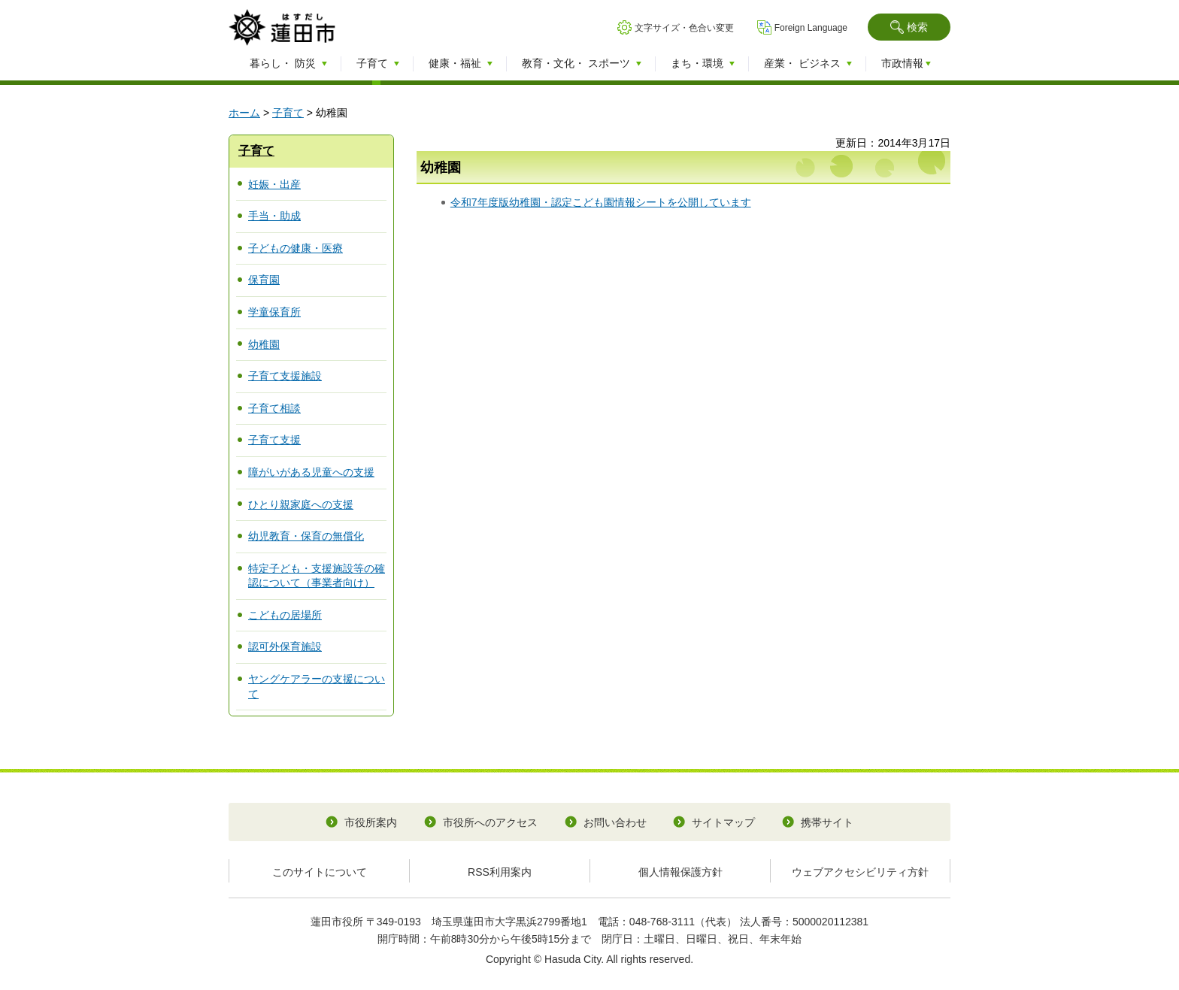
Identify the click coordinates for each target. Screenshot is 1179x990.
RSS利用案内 (500, 872)
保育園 (264, 280)
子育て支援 (274, 440)
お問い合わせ (615, 822)
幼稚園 (264, 344)
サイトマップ (723, 822)
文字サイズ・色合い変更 (684, 28)
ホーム (244, 113)
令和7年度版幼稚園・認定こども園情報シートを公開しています (600, 202)
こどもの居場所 (285, 615)
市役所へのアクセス (490, 822)
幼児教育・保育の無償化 (306, 536)
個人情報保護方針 (680, 872)
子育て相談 (274, 408)
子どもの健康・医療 (295, 248)
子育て (288, 113)
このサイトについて (319, 872)
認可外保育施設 (285, 646)
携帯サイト (827, 822)
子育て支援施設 (285, 376)
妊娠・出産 (274, 184)
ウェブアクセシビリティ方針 (860, 872)
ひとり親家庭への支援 (300, 504)
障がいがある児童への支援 (311, 472)
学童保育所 (274, 312)
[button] (909, 27)
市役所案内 (370, 822)
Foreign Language (810, 28)
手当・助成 (274, 216)
